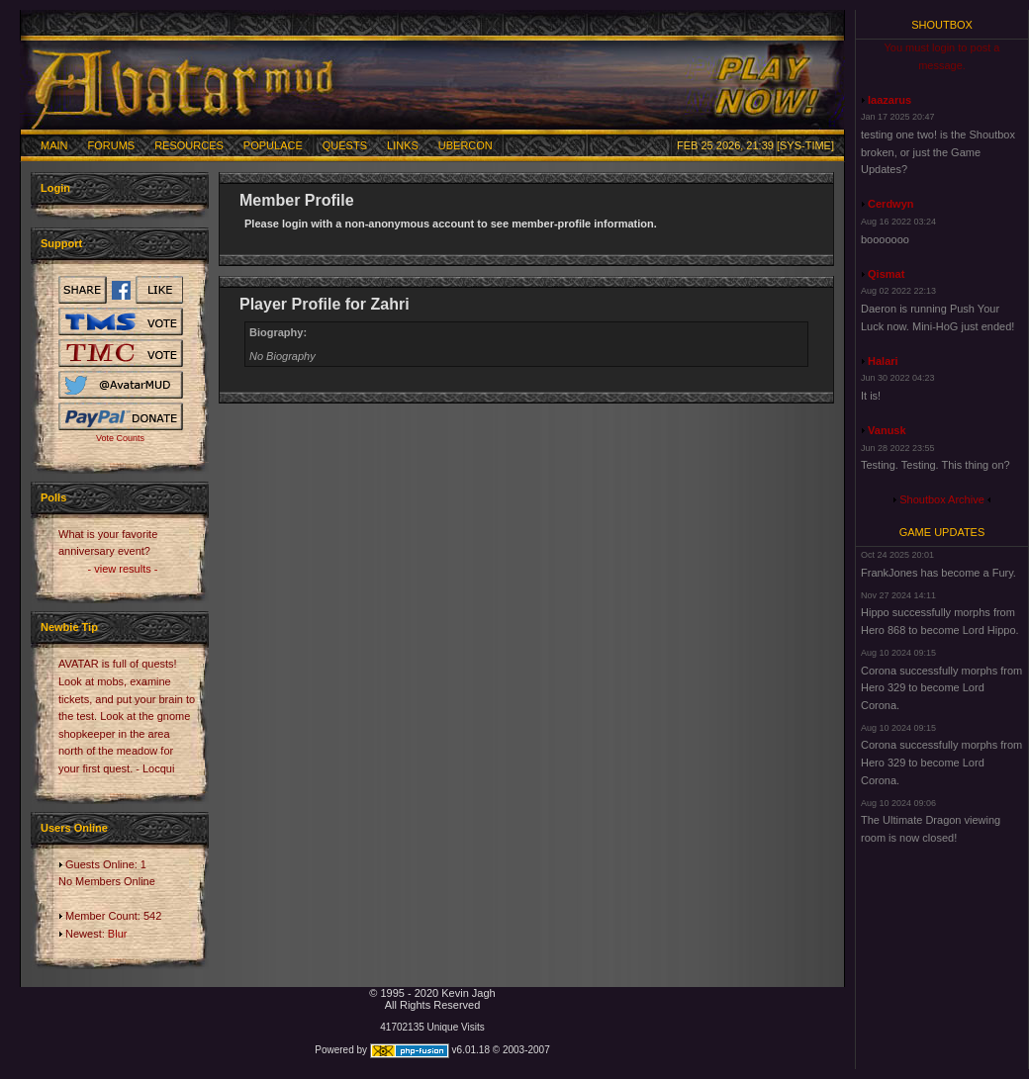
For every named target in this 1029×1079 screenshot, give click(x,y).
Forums (112, 145)
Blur (118, 934)
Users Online (74, 828)
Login (55, 188)
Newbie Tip (69, 627)
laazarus (889, 100)
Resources (189, 145)
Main (54, 145)
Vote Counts (120, 438)
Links (403, 145)
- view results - (123, 569)
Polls (53, 497)
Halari (883, 361)
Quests (345, 145)
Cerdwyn (890, 204)
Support (61, 243)
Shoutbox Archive (941, 499)
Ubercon (465, 145)
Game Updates (942, 532)
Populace (273, 145)
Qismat (886, 274)
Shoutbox (942, 25)
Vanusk (887, 430)
